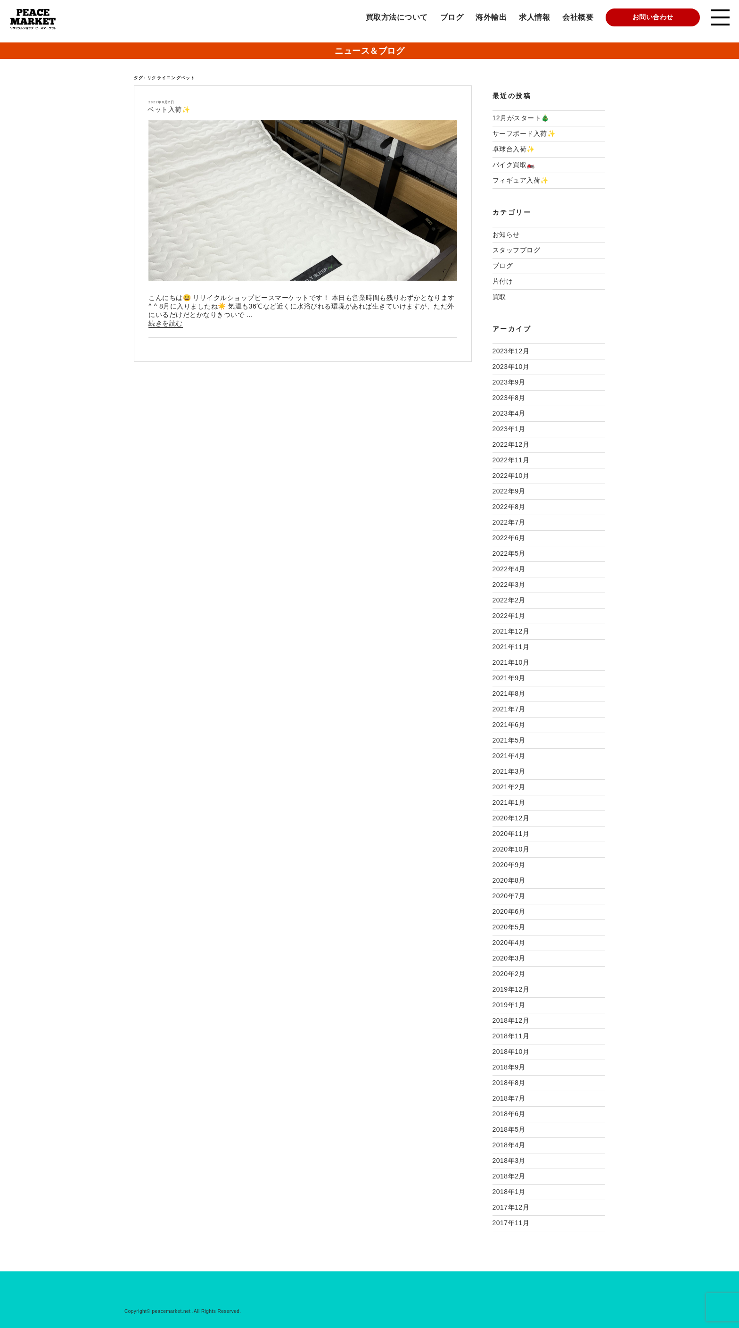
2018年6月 (509, 1114)
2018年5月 (509, 1129)
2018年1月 (509, 1191)
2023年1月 (509, 429)
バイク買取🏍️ (514, 164)
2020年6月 (509, 911)
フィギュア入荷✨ (521, 180)
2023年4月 (509, 413)
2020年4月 (509, 942)
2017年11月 (511, 1223)
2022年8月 (509, 506)
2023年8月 (509, 397)
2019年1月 (509, 1005)
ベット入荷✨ (169, 109)
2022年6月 (509, 538)
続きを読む (165, 323)
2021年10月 (511, 662)
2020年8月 (509, 880)
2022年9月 (509, 491)
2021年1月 (509, 802)
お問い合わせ (652, 17)
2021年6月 (509, 724)
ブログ (452, 17)
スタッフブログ (517, 250)
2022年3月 (509, 584)
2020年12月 (511, 818)
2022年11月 (511, 460)
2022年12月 (511, 444)
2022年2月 (509, 600)
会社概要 (577, 17)
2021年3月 (509, 771)
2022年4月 (509, 569)
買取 (499, 297)
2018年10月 (511, 1051)
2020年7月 (509, 896)
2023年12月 (511, 351)
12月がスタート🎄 (521, 118)
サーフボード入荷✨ (524, 133)
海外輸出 (491, 17)
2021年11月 (511, 647)
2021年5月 (509, 740)
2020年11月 (511, 833)
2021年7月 (509, 709)
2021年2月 (509, 787)
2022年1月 (509, 615)
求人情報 (534, 17)
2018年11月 (511, 1036)
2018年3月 (509, 1160)
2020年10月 (511, 849)
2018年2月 (509, 1176)
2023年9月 (509, 382)
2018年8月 (509, 1082)
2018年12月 (511, 1020)
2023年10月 (511, 366)
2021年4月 (509, 756)
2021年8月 (509, 693)
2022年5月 (509, 553)
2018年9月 (509, 1067)
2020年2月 (509, 973)
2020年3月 (509, 958)
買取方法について (397, 17)
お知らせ (506, 234)
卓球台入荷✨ (514, 149)
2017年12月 (511, 1207)
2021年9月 (509, 678)
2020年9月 (509, 865)
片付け (503, 281)
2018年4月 (509, 1145)
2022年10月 (511, 475)
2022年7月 (509, 522)
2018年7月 (509, 1098)
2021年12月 (511, 631)
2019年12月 (511, 989)
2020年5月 (509, 927)
